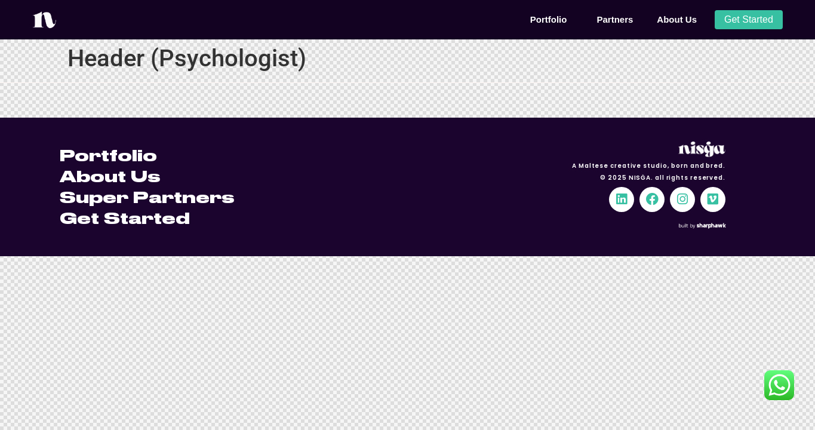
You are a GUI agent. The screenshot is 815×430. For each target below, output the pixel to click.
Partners (614, 19)
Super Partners (147, 197)
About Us (677, 19)
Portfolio (551, 20)
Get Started (125, 218)
